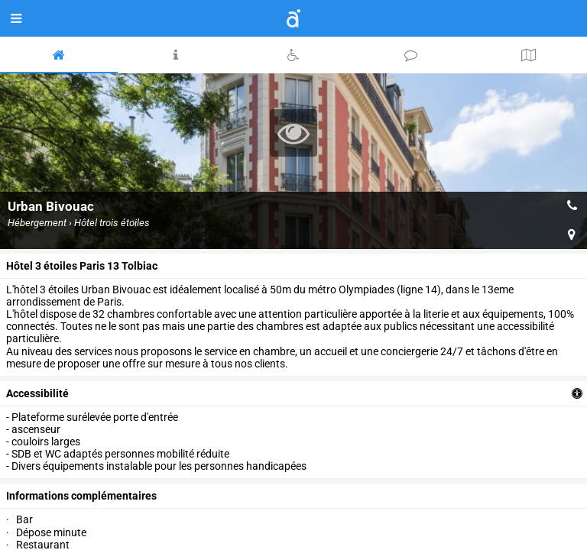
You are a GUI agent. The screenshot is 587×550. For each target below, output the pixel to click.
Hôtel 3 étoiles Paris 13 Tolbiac (81, 266)
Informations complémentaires (81, 496)
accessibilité (37, 393)
